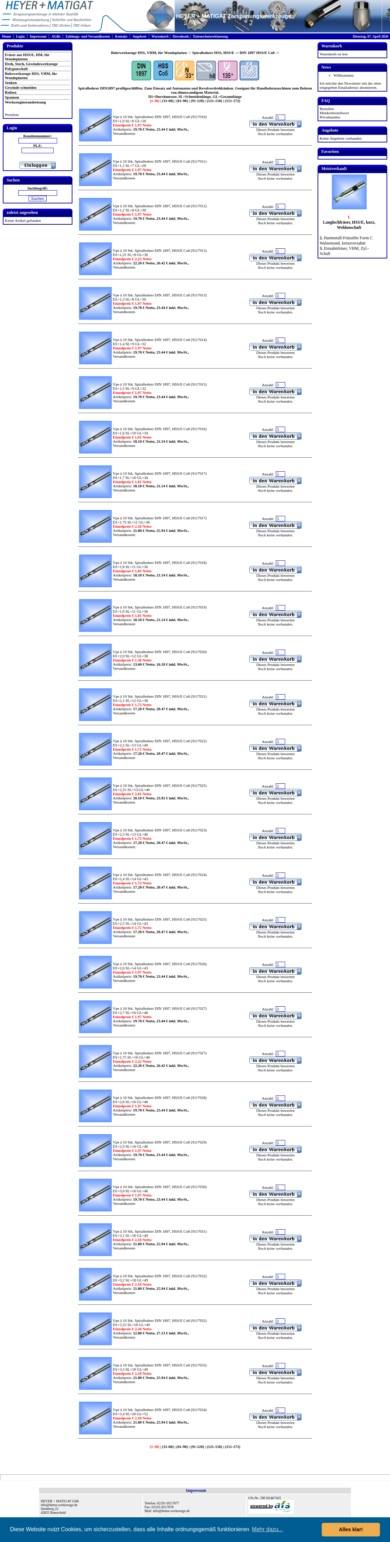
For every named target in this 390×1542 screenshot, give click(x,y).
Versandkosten (124, 133)
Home (6, 36)
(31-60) (167, 101)
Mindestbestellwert (334, 113)
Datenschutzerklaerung (210, 36)
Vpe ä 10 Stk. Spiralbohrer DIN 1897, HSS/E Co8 (151, 117)
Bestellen (327, 109)
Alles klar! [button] (351, 1529)
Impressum (38, 36)
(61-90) (182, 101)
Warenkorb (160, 36)
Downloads (181, 36)
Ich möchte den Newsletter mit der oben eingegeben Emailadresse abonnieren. (350, 85)
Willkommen (344, 75)
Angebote (139, 36)
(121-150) (214, 101)
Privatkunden (330, 117)
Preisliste (12, 115)
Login (20, 36)
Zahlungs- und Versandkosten (87, 36)
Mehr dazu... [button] (267, 1529)
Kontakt (121, 36)
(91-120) (197, 101)
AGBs (56, 36)
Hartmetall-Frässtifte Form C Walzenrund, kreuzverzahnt (346, 240)
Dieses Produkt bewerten (275, 129)
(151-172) (232, 101)
